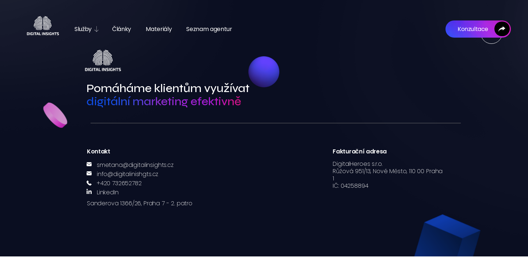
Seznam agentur (209, 29)
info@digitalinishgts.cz (127, 174)
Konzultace (472, 29)
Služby (83, 29)
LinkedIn (108, 192)
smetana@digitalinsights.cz (135, 165)
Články (121, 29)
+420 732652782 (119, 183)
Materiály (159, 29)
